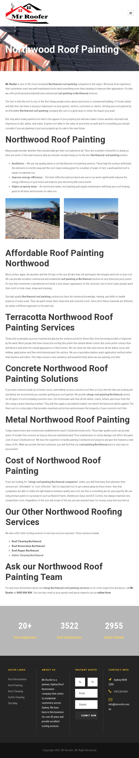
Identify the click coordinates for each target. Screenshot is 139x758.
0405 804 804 (24, 592)
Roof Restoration (17, 679)
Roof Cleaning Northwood (26, 541)
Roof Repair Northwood (25, 550)
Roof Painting (15, 685)
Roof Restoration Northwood (28, 546)
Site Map (12, 703)
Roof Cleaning (15, 691)
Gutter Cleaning (16, 697)
